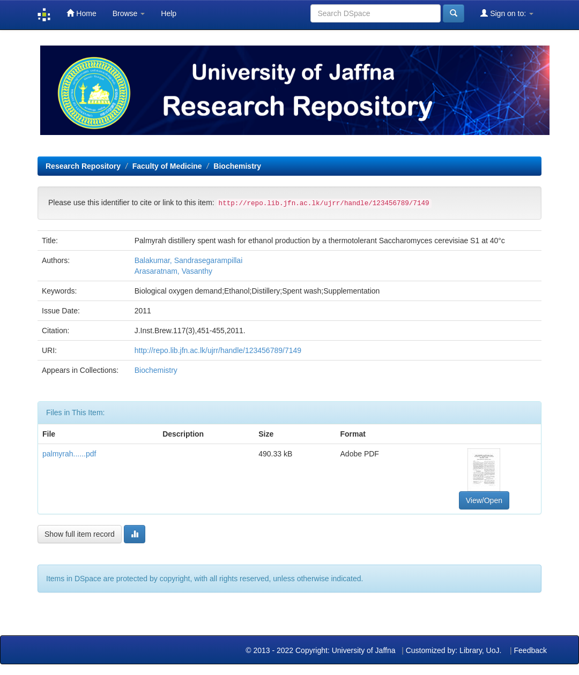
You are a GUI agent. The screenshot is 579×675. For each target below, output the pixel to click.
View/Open (484, 500)
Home (81, 13)
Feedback (530, 650)
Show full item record (79, 534)
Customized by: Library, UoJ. (454, 650)
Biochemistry (237, 166)
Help (168, 13)
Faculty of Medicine (167, 166)
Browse (129, 13)
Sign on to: (506, 13)
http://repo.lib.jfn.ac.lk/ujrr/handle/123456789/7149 (218, 350)
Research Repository (83, 166)
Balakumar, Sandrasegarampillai (189, 260)
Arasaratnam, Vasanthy (173, 271)
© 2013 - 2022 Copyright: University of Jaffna (321, 650)
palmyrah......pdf (69, 453)
